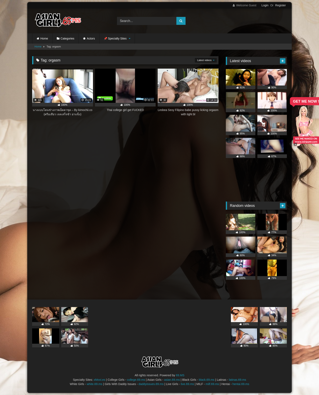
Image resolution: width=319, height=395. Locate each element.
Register (280, 5)
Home (44, 38)
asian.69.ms (172, 379)
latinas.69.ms (237, 379)
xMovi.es (99, 379)
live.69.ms (187, 384)
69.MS (180, 375)
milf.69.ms (212, 384)
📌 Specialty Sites (115, 38)
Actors (91, 38)
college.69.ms (136, 379)
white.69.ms (94, 384)
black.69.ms (206, 379)
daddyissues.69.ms (151, 384)
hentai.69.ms (241, 384)
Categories (67, 38)
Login (264, 5)
